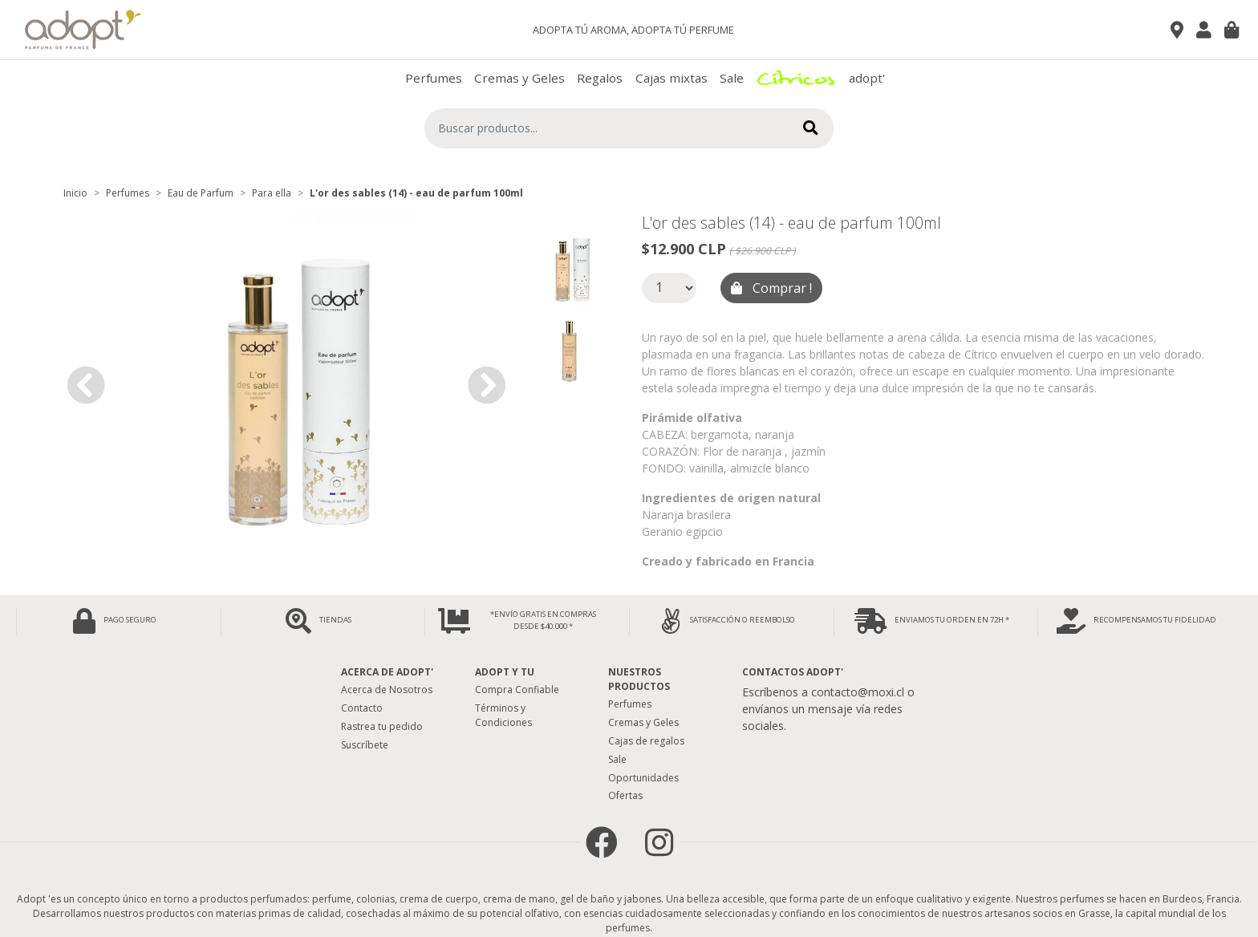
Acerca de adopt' (387, 672)
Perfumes (433, 78)
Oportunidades (643, 778)
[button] (86, 385)
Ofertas (625, 795)
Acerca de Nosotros (386, 689)
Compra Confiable (517, 689)
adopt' (867, 78)
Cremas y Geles (519, 78)
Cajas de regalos (646, 741)
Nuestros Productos (639, 679)
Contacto (362, 708)
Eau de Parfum (200, 193)
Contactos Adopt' (792, 672)
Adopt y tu (504, 672)
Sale (732, 78)
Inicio (75, 193)
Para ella (271, 193)
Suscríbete (364, 745)
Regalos (600, 78)
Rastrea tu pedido (382, 726)
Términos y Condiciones (503, 715)
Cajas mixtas (671, 78)
